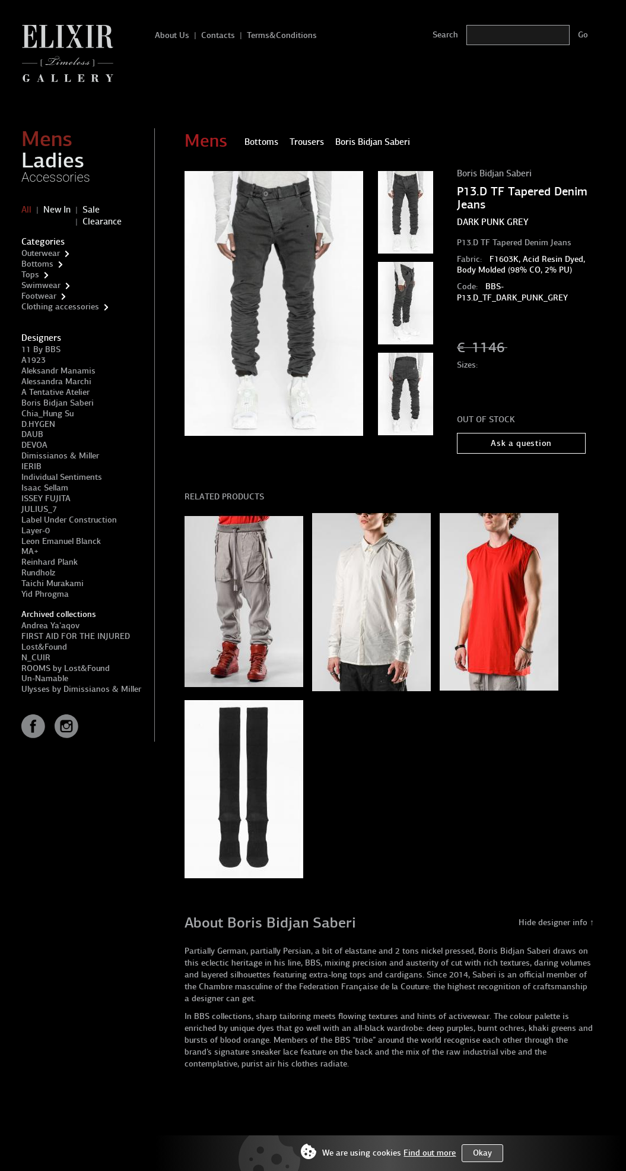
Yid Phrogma (45, 594)
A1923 (33, 360)
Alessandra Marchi (56, 381)
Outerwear (40, 253)
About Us (172, 35)
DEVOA (34, 445)
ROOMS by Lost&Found (65, 668)
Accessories (55, 177)
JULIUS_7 (39, 509)
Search (445, 35)
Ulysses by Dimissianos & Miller (81, 689)
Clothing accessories (60, 307)
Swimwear (41, 285)
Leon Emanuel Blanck (61, 541)
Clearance (102, 221)
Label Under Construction (69, 520)
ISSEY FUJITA (46, 498)
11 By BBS (41, 349)
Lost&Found (44, 647)
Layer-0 (35, 531)
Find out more (429, 1153)
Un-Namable (44, 678)
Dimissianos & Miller (60, 456)
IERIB (31, 466)
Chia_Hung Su (47, 414)
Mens (46, 139)
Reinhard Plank (49, 562)
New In (57, 209)
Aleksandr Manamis (58, 371)
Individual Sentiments (61, 477)
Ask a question (521, 443)
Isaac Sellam (44, 488)
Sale (91, 209)
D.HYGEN (38, 424)
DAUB (32, 434)
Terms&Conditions (282, 35)
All (26, 209)
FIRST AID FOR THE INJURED (75, 636)
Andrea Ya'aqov (50, 626)
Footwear (38, 296)
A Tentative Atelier (55, 392)
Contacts (218, 35)
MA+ (30, 551)
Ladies (52, 160)
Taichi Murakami (52, 583)
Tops (30, 275)
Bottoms (37, 264)
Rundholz (38, 573)
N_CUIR (35, 658)
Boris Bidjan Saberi (57, 403)
